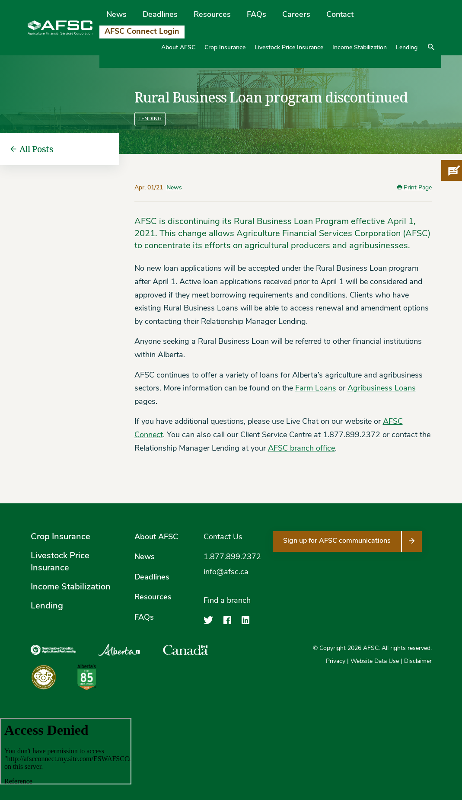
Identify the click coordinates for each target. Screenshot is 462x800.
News (116, 15)
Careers (296, 15)
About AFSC (178, 48)
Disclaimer (418, 661)
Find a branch (227, 601)
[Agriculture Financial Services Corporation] (60, 27)
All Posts (31, 149)
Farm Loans (315, 388)
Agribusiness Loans (381, 388)
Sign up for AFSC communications (337, 541)
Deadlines (160, 15)
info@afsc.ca (226, 572)
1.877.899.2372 (232, 557)
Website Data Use (374, 661)
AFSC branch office (301, 449)
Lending (406, 48)
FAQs (256, 15)
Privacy (335, 661)
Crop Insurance (224, 48)
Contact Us (223, 537)
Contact (340, 15)
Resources (212, 15)
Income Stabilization (359, 48)
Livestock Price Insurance (289, 48)
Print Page (414, 187)
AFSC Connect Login (142, 32)
